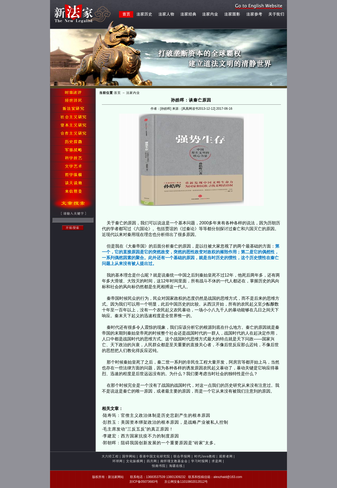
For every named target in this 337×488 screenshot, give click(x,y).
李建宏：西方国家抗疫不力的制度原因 (141, 436)
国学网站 (129, 456)
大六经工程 (110, 456)
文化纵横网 (134, 461)
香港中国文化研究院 (154, 456)
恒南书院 (159, 466)
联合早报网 (182, 456)
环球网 (117, 461)
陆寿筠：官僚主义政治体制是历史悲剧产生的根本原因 (156, 415)
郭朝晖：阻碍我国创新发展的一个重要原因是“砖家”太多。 (160, 443)
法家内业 (133, 93)
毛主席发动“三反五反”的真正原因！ (138, 429)
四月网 (152, 461)
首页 (117, 93)
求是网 (217, 461)
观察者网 (226, 456)
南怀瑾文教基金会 (174, 461)
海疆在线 (176, 466)
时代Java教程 (205, 456)
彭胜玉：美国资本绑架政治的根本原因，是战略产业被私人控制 (165, 422)
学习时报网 (199, 461)
